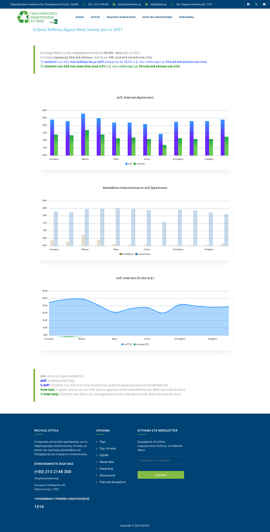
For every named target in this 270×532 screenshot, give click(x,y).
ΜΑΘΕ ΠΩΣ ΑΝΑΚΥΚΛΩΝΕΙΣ (157, 17)
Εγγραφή (160, 475)
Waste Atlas (107, 462)
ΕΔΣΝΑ (104, 455)
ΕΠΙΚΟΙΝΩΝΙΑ (186, 17)
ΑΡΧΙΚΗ (80, 17)
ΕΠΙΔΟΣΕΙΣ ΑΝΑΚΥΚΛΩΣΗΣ (121, 17)
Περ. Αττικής (108, 448)
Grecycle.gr (106, 468)
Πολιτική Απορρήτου (113, 482)
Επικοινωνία (107, 475)
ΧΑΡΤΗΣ (95, 17)
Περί (103, 441)
